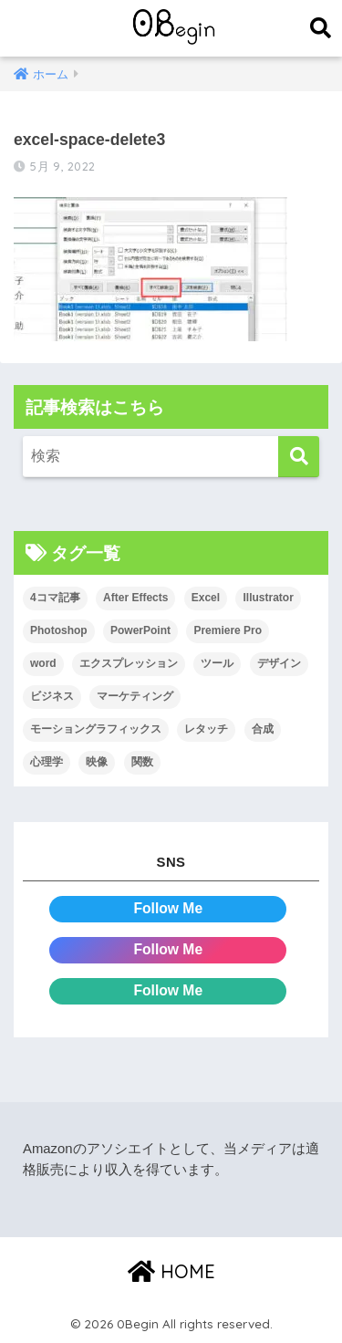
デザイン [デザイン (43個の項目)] (279, 663)
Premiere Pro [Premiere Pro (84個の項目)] (227, 630)
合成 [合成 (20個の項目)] (263, 729)
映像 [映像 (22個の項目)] (97, 761)
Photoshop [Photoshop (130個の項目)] (59, 630)
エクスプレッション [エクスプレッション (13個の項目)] (128, 663)
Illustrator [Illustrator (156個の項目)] (268, 597)
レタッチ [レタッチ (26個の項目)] (206, 729)
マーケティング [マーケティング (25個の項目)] (135, 696)
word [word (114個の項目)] (43, 663)
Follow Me (167, 908)
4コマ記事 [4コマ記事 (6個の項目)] (55, 597)
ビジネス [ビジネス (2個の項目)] (52, 696)
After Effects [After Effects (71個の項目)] (135, 597)
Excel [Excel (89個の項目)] (206, 597)
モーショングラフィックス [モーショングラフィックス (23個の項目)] (95, 729)
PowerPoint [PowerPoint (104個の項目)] (140, 630)
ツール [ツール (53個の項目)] (217, 663)
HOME (171, 1271)
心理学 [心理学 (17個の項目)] (46, 761)
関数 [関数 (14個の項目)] (142, 761)
